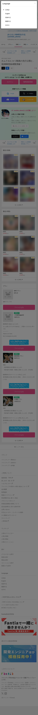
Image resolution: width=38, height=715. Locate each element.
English (7, 13)
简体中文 (8, 17)
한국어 (7, 25)
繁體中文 (8, 21)
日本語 (7, 10)
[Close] (35, 3)
